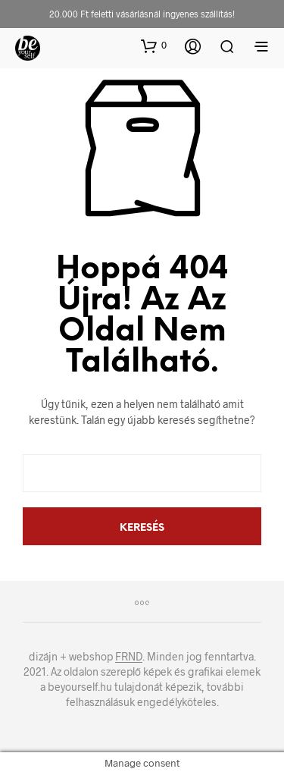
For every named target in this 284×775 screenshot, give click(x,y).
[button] (154, 45)
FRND (128, 657)
